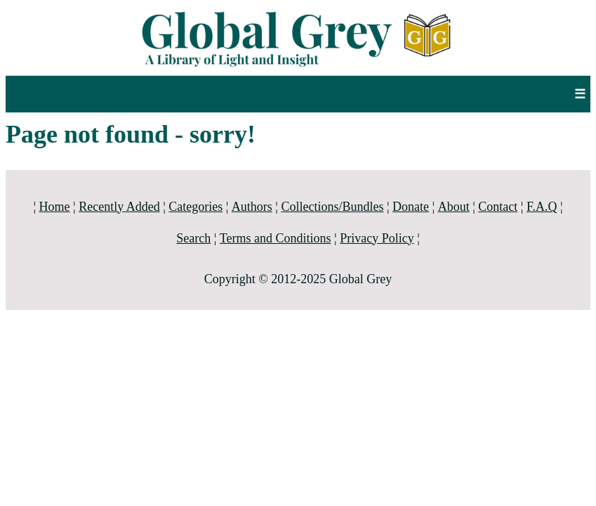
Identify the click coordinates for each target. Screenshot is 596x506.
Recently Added (119, 207)
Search (193, 238)
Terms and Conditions (275, 238)
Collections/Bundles (332, 207)
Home (54, 207)
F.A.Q (542, 207)
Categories (195, 207)
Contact (497, 207)
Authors (252, 207)
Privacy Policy (377, 238)
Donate (410, 207)
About (454, 207)
